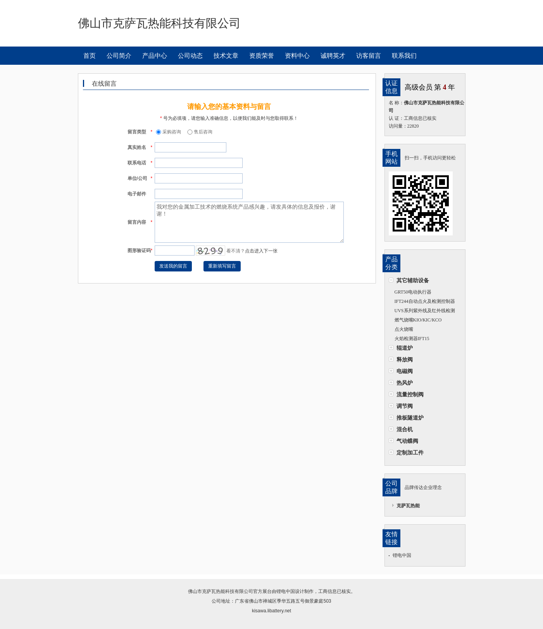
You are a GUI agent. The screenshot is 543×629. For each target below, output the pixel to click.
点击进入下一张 (261, 251)
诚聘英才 (333, 55)
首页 (89, 55)
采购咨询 (168, 132)
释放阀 (404, 359)
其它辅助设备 (412, 280)
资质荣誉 (261, 55)
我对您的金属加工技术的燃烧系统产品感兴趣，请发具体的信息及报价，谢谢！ (249, 222)
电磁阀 (404, 371)
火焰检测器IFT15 (412, 338)
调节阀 (404, 406)
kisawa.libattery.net (271, 610)
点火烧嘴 (404, 329)
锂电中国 (402, 555)
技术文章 (226, 55)
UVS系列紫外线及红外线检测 (425, 310)
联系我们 (404, 55)
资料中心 (297, 55)
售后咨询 (199, 132)
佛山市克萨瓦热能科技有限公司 (220, 591)
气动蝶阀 (407, 441)
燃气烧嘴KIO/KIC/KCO (418, 320)
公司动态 (190, 55)
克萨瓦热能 (408, 505)
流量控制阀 (410, 394)
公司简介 (119, 55)
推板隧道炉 (410, 418)
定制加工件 (410, 452)
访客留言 (368, 55)
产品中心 (154, 55)
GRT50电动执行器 (413, 292)
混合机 (404, 429)
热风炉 (404, 383)
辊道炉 (404, 348)
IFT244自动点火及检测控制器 (425, 301)
